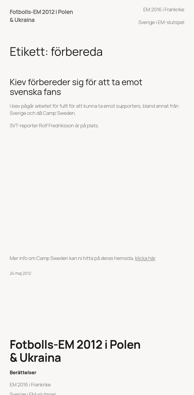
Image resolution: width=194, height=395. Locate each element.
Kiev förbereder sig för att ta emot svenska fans (76, 87)
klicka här (145, 258)
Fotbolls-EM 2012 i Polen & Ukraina (75, 351)
